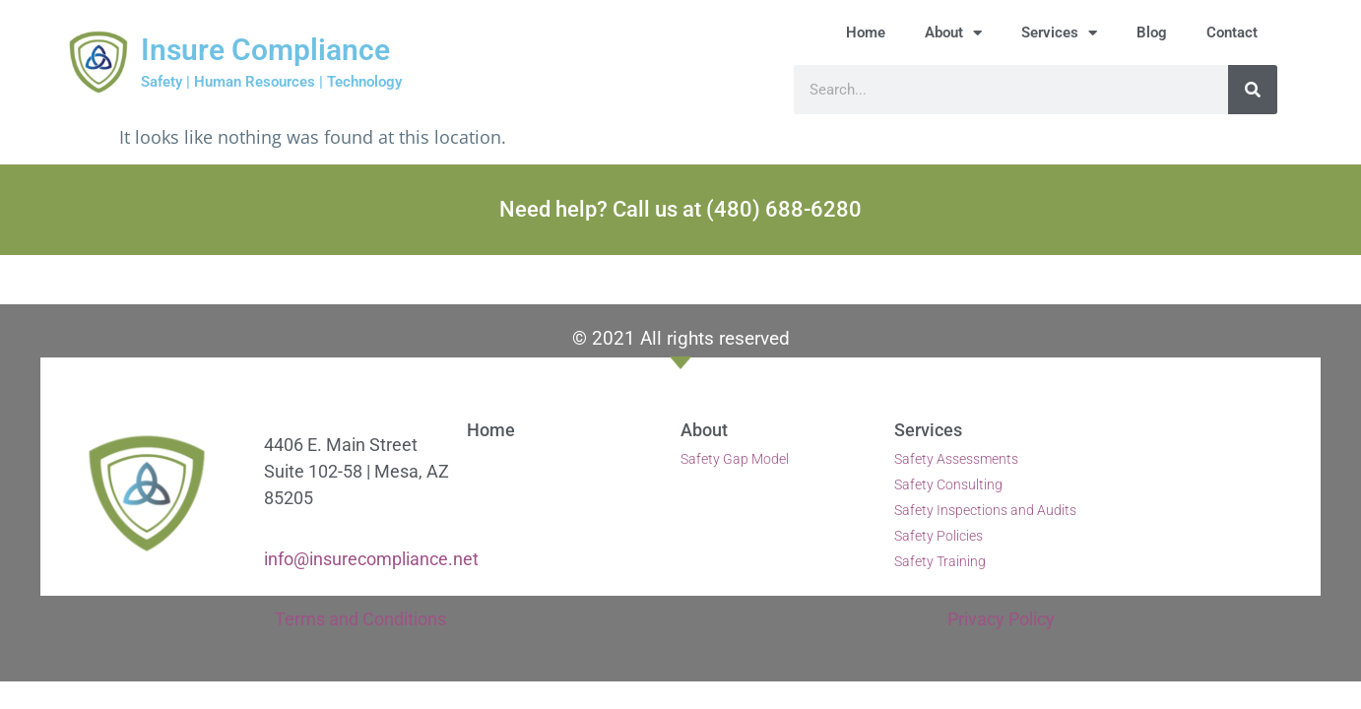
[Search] (1252, 89)
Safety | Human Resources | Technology (271, 82)
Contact (1232, 32)
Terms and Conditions (360, 619)
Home (865, 32)
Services (1059, 33)
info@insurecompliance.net (371, 558)
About (953, 33)
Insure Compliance (265, 49)
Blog (1151, 32)
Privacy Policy (1001, 619)
